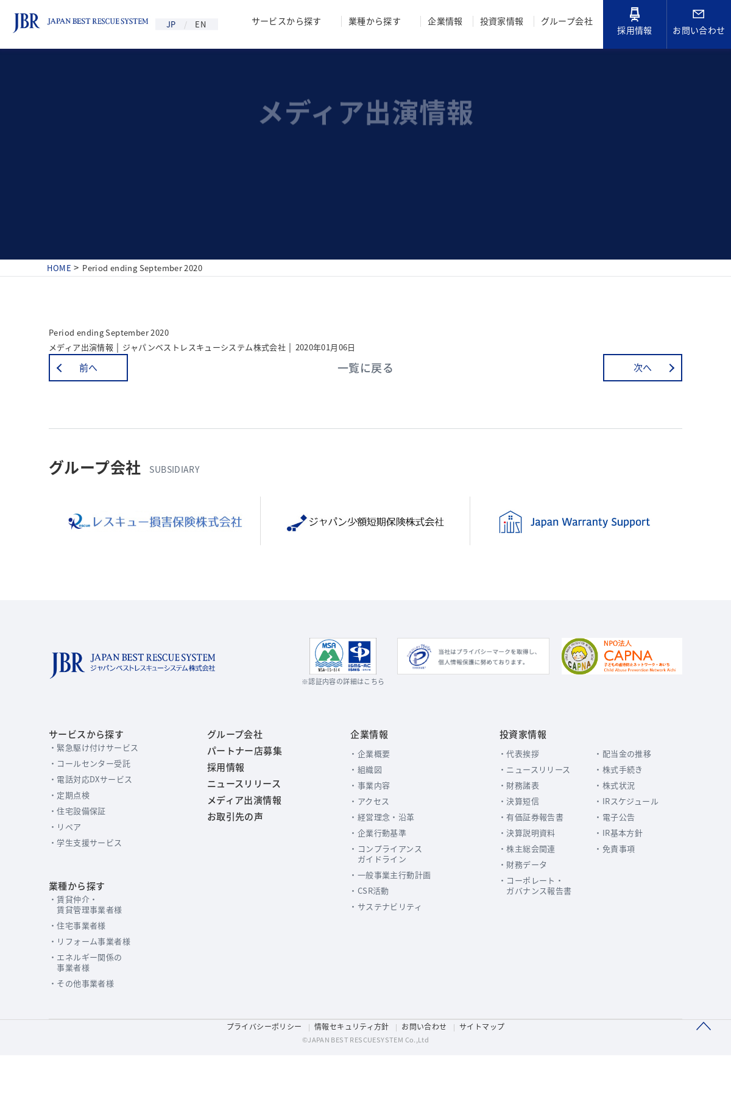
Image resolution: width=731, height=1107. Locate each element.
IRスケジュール (624, 837)
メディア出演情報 (240, 855)
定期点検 (74, 831)
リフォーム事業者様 (95, 982)
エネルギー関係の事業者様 (90, 1003)
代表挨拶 (506, 789)
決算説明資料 (514, 868)
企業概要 (365, 789)
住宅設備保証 (82, 846)
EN (209, 24)
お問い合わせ (699, 24)
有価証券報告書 (518, 852)
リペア (69, 862)
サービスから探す (280, 22)
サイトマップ (486, 1074)
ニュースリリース (239, 833)
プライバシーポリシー (260, 1074)
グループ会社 (566, 22)
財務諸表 (506, 821)
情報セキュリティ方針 (351, 1074)
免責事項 (612, 884)
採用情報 (634, 22)
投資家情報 (499, 22)
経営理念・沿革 (378, 852)
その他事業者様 (86, 1024)
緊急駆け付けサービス (99, 783)
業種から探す (370, 22)
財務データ (510, 900)
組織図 (360, 805)
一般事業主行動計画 (386, 910)
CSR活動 (364, 926)
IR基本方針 (616, 868)
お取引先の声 (231, 877)
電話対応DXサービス (96, 815)
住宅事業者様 (82, 966)
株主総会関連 (514, 884)
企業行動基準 (373, 868)
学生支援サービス (90, 878)
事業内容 (365, 821)
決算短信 (506, 837)
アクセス (364, 837)
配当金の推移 (620, 789)
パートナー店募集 (240, 789)
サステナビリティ (381, 942)
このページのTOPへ (703, 1076)
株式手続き (616, 805)
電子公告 (612, 852)
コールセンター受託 (95, 799)
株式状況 (612, 821)
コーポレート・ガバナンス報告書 (522, 921)
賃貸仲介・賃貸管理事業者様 (90, 945)
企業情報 (442, 22)
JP (172, 24)
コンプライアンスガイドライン (381, 889)
